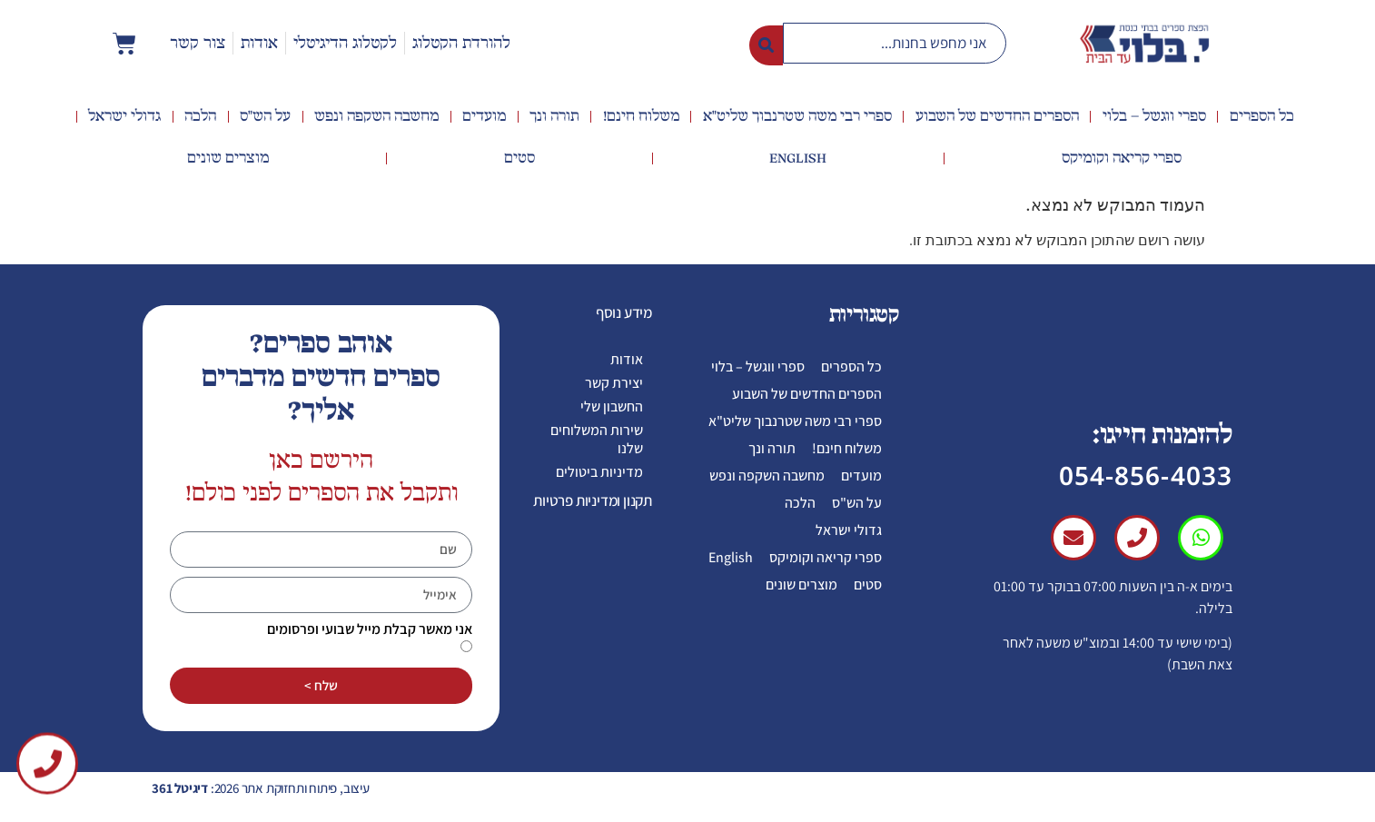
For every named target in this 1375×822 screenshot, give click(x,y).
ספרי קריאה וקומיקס (1122, 158)
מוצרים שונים (228, 158)
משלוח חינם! (641, 116)
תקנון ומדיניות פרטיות (592, 500)
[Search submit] (766, 44)
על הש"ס (265, 116)
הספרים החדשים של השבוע (997, 116)
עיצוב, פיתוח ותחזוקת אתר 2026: (261, 788)
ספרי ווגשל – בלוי (1154, 116)
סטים (519, 158)
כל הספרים (1262, 116)
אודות (626, 359)
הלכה (200, 116)
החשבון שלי (611, 406)
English (797, 158)
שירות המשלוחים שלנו (596, 439)
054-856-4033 (1145, 475)
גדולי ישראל (124, 116)
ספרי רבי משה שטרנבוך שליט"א (797, 116)
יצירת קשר (614, 382)
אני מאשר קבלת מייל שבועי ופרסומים (369, 629)
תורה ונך (554, 116)
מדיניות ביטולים (599, 471)
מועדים (484, 116)
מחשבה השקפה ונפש (376, 116)
